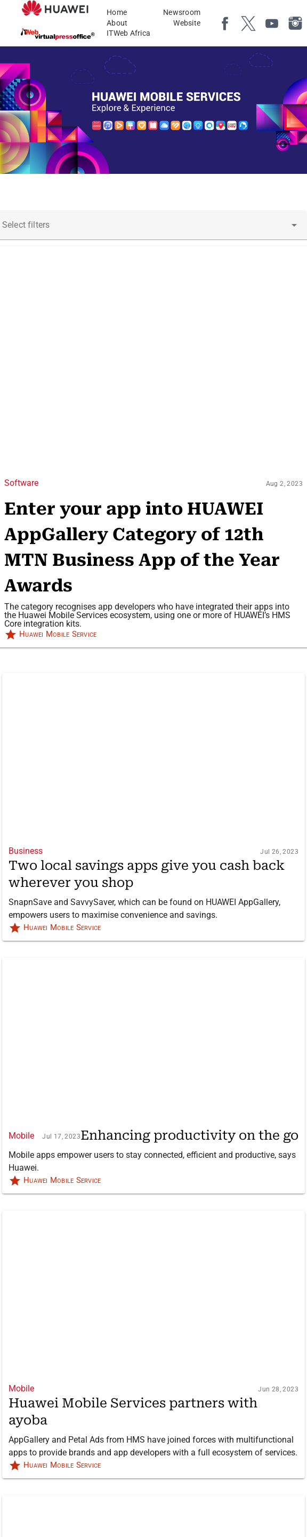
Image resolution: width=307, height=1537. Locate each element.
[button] (294, 225)
